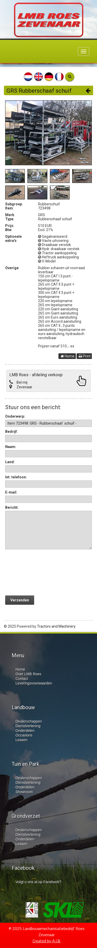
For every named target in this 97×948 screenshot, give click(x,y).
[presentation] (44, 572)
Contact (22, 679)
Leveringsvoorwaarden (34, 683)
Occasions (24, 735)
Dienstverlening (28, 726)
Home (67, 356)
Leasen (21, 740)
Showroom (24, 792)
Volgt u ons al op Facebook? (38, 882)
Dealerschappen (29, 721)
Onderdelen (25, 730)
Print (85, 356)
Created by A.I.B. (47, 941)
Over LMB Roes (28, 674)
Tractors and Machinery (56, 626)
